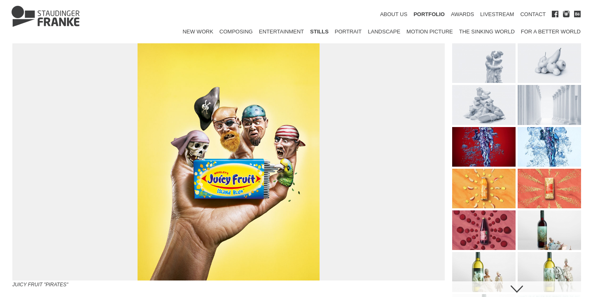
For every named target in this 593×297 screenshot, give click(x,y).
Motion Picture (429, 31)
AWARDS (462, 14)
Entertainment (281, 31)
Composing (236, 31)
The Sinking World (487, 31)
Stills (319, 31)
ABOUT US (393, 14)
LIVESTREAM (497, 14)
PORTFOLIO (429, 14)
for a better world (551, 31)
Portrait (348, 31)
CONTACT (533, 14)
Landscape (384, 31)
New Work (197, 31)
